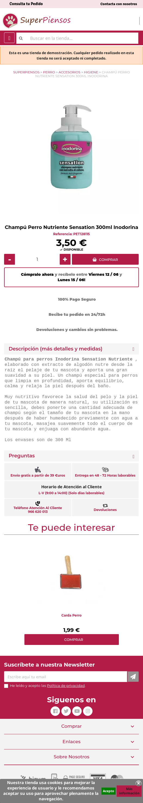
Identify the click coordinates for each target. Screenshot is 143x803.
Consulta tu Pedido (26, 3)
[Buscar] (77, 38)
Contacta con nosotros (118, 4)
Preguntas (22, 456)
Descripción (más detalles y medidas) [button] (55, 349)
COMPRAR (108, 259)
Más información (129, 790)
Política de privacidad (66, 685)
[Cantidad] (37, 259)
